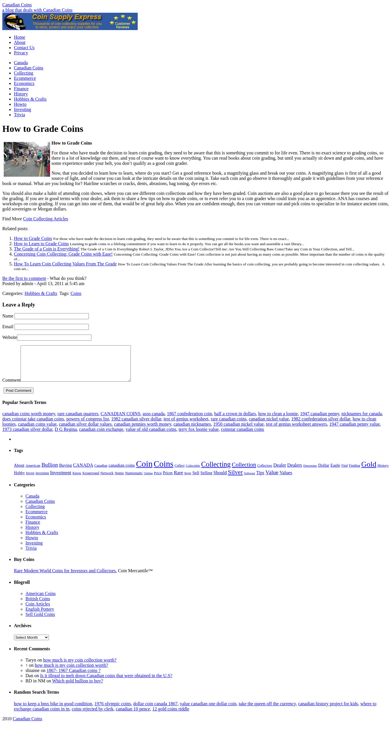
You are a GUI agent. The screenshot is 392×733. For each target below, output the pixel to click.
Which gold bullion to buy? (77, 687)
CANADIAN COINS (120, 420)
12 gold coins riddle (170, 715)
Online (148, 480)
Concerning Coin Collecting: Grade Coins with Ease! (63, 254)
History (21, 93)
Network (107, 480)
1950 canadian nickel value (238, 431)
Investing (22, 109)
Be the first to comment (24, 278)
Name (7, 315)
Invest (30, 480)
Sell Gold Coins (40, 621)
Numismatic (134, 480)
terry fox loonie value (198, 436)
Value (271, 479)
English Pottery (39, 616)
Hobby (19, 480)
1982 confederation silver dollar (320, 425)
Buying (65, 472)
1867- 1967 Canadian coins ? (74, 677)
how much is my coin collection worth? (79, 666)
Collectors (264, 472)
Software (249, 480)
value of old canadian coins (151, 436)
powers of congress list (87, 425)
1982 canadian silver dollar (136, 425)
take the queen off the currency (267, 710)
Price (158, 480)
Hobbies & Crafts (30, 99)
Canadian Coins (17, 4)
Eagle (335, 472)
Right (187, 480)
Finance (21, 88)
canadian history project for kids (328, 710)
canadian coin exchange (101, 436)
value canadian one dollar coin (208, 710)
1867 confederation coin (189, 420)
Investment (60, 479)
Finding (354, 472)
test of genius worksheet (185, 425)
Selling (206, 479)
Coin (144, 470)
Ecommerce (25, 78)
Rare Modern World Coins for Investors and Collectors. (65, 577)
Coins (76, 293)
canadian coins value (37, 431)
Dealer (279, 472)
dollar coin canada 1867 (155, 710)
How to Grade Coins (33, 238)
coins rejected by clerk (92, 715)
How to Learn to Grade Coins (41, 243)
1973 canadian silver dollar (27, 436)
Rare (178, 479)
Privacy (21, 52)
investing (42, 480)
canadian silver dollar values (85, 431)
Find (344, 472)
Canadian (100, 472)
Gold (368, 471)
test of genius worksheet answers (296, 431)
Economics (24, 83)
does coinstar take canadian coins (33, 425)
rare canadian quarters (77, 420)
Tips (260, 479)
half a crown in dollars (235, 420)
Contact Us (24, 47)
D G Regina (66, 436)
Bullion (49, 472)
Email (7, 326)
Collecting (23, 73)
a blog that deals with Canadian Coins (37, 10)
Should (220, 479)
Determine (310, 472)
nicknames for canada (361, 420)
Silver (235, 479)
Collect (179, 472)
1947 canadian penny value (354, 431)
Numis (119, 480)
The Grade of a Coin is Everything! (47, 248)
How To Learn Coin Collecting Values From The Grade (65, 263)
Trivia (19, 114)
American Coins (40, 600)
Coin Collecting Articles (45, 218)
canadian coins (121, 472)
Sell (195, 479)
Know (76, 480)
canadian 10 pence (133, 715)
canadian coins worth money (28, 420)
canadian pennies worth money (142, 431)
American (32, 472)
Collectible (193, 472)
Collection (244, 471)
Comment (11, 387)
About (19, 42)
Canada (21, 62)
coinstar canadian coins (242, 436)
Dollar (323, 472)
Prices (168, 480)
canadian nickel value (269, 425)
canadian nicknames (192, 431)
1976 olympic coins (112, 710)
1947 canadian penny (319, 420)
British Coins (37, 605)
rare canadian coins (228, 425)
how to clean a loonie (278, 420)
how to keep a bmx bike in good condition (53, 710)
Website (9, 337)
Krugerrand (90, 480)
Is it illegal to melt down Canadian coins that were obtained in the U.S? (106, 682)
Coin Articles (37, 610)
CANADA (83, 472)
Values (285, 479)
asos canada (154, 420)
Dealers (294, 472)
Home (19, 37)
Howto (20, 104)
